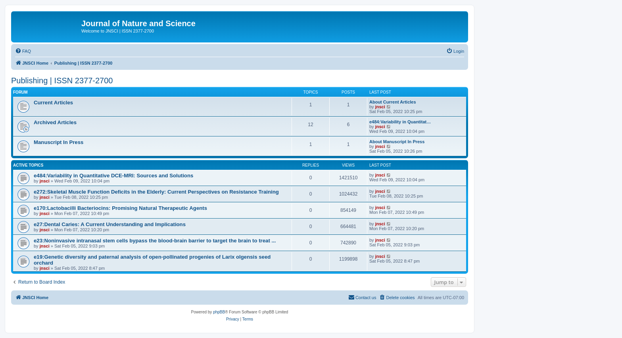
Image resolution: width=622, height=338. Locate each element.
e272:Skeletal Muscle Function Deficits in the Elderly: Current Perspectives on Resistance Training (156, 192)
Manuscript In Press (58, 142)
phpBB (219, 312)
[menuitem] (23, 51)
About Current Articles (392, 102)
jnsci (380, 106)
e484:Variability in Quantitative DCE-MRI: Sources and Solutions (113, 176)
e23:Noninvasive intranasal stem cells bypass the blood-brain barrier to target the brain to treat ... (155, 241)
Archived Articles (55, 122)
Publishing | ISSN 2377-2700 (62, 80)
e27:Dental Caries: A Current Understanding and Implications (110, 224)
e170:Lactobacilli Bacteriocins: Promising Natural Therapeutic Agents (120, 208)
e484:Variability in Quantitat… (400, 121)
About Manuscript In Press (396, 141)
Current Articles (53, 103)
